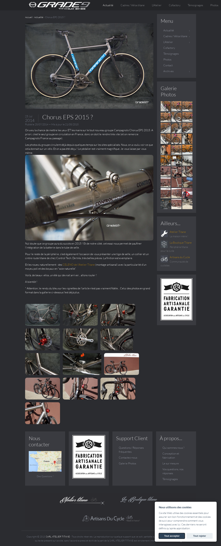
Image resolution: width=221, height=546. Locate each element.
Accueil (28, 17)
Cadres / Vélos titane (175, 36)
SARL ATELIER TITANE (58, 536)
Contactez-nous (128, 457)
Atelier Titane (178, 232)
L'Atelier (168, 42)
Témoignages (195, 5)
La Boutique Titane (181, 242)
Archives (168, 71)
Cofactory (174, 5)
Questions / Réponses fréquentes (131, 449)
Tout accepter (172, 536)
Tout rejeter (199, 536)
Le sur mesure (170, 463)
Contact (168, 65)
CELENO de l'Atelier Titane (79, 264)
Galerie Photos (169, 91)
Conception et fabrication (170, 455)
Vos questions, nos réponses (172, 471)
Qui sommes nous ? (173, 447)
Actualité (108, 5)
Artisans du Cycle (180, 257)
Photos (167, 59)
